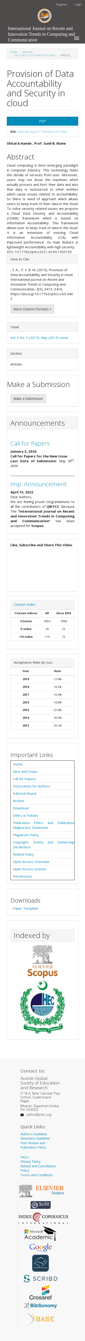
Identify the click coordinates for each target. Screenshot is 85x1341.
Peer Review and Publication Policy (33, 1145)
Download (21, 808)
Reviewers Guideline (35, 1138)
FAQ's (24, 1157)
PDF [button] (42, 121)
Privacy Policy (30, 1161)
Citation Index (24, 604)
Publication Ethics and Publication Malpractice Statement (43, 825)
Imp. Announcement (38, 484)
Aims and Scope (25, 771)
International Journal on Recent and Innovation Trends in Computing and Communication (41, 29)
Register (61, 4)
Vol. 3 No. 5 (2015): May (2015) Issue (35, 55)
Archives (27, 52)
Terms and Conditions (36, 1175)
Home (13, 52)
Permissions (22, 876)
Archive (18, 800)
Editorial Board (24, 793)
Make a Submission (28, 398)
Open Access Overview (31, 861)
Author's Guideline (33, 1134)
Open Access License (29, 869)
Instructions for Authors (31, 786)
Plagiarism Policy (26, 835)
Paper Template (25, 908)
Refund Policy (23, 854)
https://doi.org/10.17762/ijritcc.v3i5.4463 (42, 132)
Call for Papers (30, 443)
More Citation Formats (32, 309)
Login (78, 4)
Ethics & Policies (25, 815)
